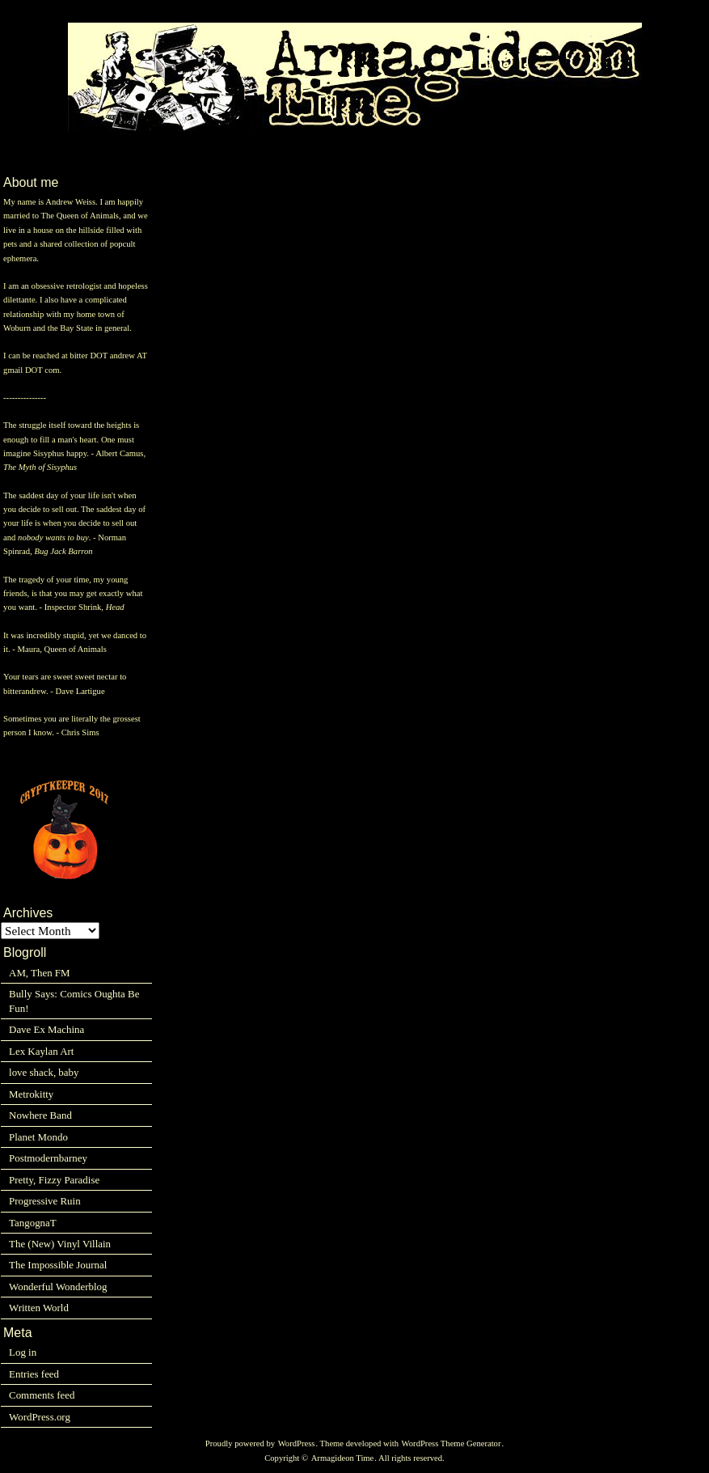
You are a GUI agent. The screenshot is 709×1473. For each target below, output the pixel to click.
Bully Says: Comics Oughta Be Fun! (74, 1001)
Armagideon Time (342, 1458)
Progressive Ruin (45, 1201)
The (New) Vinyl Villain (60, 1244)
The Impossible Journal (58, 1265)
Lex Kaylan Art (41, 1051)
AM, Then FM (39, 973)
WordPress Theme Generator (451, 1443)
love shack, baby (43, 1072)
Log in (22, 1352)
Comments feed (41, 1395)
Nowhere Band (40, 1115)
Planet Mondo (38, 1137)
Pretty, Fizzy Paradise (54, 1180)
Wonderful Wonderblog (58, 1286)
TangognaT (33, 1223)
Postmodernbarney (48, 1158)
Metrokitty (31, 1094)
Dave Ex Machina (46, 1029)
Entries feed (34, 1374)
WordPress (296, 1443)
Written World (39, 1308)
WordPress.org (39, 1417)
